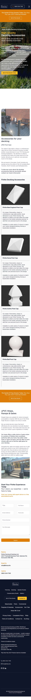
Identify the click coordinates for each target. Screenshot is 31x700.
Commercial (22, 604)
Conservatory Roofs (12, 593)
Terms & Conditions (8, 619)
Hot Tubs (27, 607)
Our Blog (26, 619)
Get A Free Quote (15, 18)
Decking (13, 590)
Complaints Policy (18, 615)
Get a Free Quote (10, 598)
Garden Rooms (22, 590)
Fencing (7, 590)
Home (3, 28)
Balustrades (8, 604)
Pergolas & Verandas (7, 607)
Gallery (22, 593)
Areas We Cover (15, 610)
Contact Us (22, 598)
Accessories (19, 607)
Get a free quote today (9, 73)
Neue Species (13, 692)
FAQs (26, 615)
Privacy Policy (7, 615)
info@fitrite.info (6, 565)
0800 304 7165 (18, 6)
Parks (15, 604)
